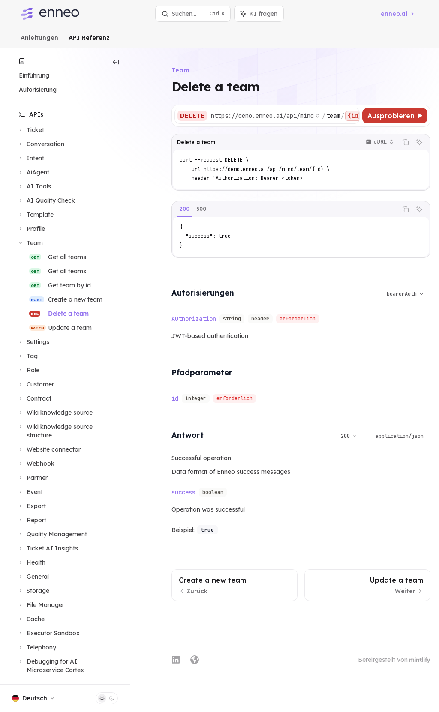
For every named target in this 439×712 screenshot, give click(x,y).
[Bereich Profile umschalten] (31, 229)
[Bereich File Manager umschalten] (40, 605)
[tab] (184, 209)
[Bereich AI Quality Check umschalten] (46, 200)
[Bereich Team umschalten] (30, 243)
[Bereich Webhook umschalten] (36, 463)
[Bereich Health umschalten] (31, 562)
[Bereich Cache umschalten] (31, 619)
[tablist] (285, 209)
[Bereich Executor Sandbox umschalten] (48, 633)
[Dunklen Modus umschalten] (107, 698)
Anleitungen (39, 41)
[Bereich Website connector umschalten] (49, 449)
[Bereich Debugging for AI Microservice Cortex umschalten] (65, 666)
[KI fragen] (419, 142)
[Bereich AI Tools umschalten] (34, 186)
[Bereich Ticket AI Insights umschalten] (47, 548)
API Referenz (89, 41)
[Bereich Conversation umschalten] (40, 144)
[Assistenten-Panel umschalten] (259, 13)
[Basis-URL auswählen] (265, 115)
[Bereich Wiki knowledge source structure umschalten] (65, 431)
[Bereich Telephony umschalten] (36, 647)
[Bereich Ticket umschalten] (30, 130)
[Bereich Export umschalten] (31, 506)
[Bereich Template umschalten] (35, 214)
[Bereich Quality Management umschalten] (52, 534)
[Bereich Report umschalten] (31, 520)
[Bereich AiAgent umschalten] (33, 172)
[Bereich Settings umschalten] (33, 342)
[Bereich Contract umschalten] (34, 398)
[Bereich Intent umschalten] (30, 158)
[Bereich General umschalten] (33, 576)
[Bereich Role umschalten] (28, 370)
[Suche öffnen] (193, 13)
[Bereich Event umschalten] (30, 492)
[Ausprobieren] (394, 115)
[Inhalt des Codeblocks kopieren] (405, 142)
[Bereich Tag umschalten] (27, 356)
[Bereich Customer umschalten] (35, 384)
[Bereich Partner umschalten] (32, 478)
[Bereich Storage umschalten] (33, 591)
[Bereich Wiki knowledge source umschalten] (55, 412)
